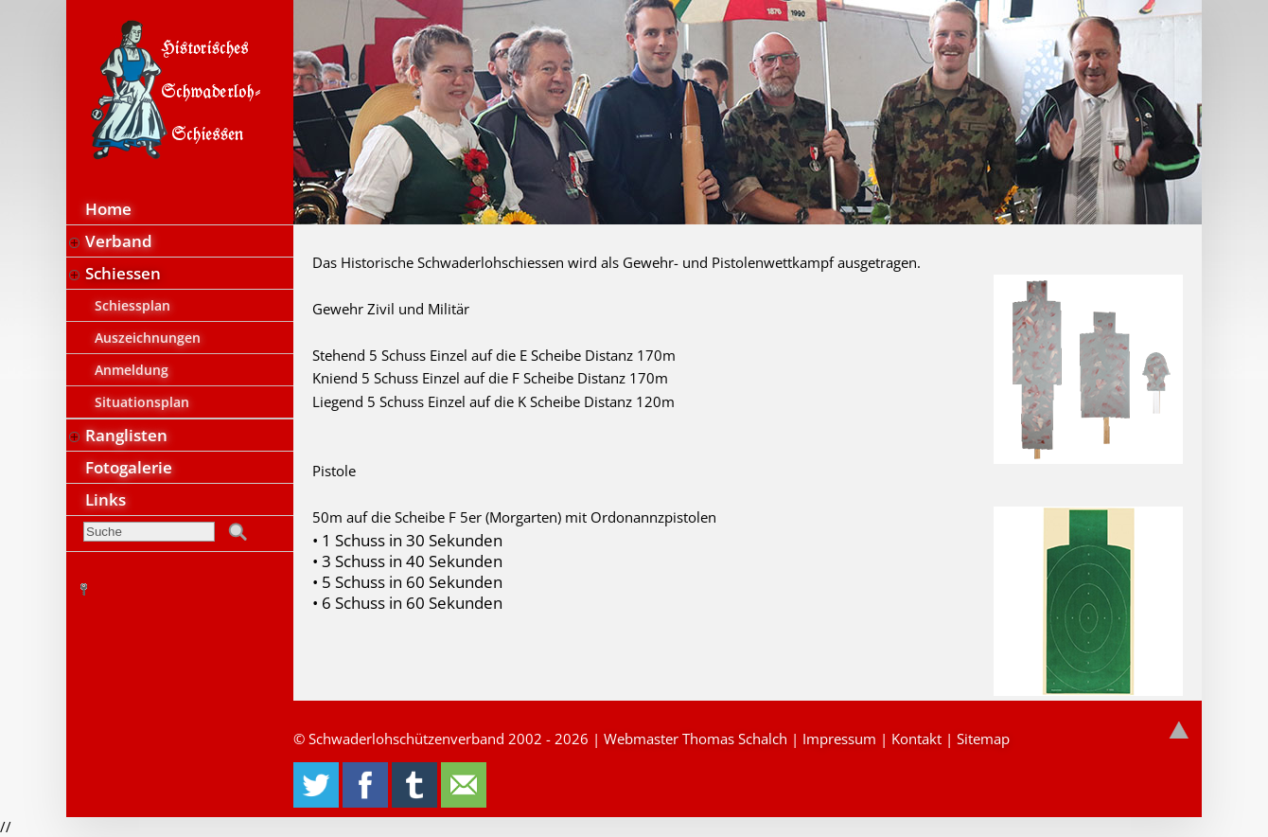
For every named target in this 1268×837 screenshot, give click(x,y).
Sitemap (983, 738)
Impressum (839, 738)
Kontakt (916, 738)
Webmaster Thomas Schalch (695, 738)
